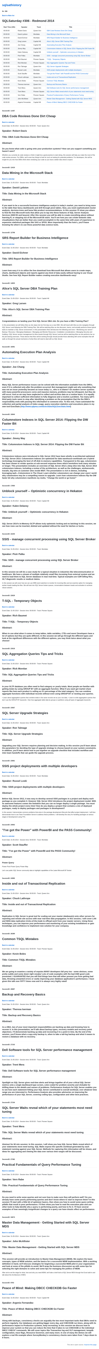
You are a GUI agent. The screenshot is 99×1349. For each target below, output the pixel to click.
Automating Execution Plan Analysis (59, 45)
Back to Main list (8, 15)
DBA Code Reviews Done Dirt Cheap (59, 30)
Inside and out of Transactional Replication (61, 77)
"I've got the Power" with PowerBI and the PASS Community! (67, 73)
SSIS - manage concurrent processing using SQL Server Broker (68, 56)
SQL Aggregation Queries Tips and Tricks (61, 63)
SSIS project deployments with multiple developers (64, 70)
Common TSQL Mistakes (55, 81)
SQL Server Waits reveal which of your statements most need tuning (70, 91)
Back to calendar (8, 122)
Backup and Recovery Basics (57, 84)
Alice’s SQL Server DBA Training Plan (60, 41)
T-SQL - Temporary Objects (56, 59)
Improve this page (90, 1345)
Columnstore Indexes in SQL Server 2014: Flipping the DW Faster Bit (70, 48)
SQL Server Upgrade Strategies (58, 66)
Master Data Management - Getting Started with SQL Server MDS (69, 99)
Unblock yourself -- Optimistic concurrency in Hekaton (65, 52)
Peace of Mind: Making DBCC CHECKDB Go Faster (65, 102)
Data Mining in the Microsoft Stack (58, 34)
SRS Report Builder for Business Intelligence (62, 38)
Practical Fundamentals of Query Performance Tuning (65, 95)
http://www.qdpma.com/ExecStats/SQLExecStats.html (45, 406)
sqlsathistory (11, 5)
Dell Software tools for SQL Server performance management (68, 88)
